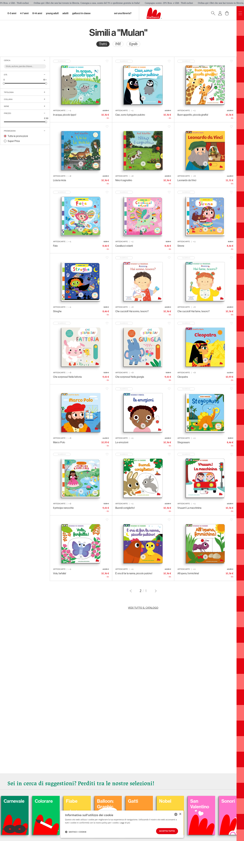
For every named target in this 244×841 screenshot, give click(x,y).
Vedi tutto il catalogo (143, 607)
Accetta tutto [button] (166, 831)
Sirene (180, 245)
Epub (133, 44)
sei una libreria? (122, 13)
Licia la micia (59, 180)
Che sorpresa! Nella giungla (129, 376)
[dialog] (122, 824)
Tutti (103, 44)
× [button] (180, 814)
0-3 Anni (11, 13)
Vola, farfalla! (59, 573)
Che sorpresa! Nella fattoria (67, 376)
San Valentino (219, 804)
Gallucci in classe (81, 13)
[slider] (4, 83)
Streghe (57, 311)
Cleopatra (182, 376)
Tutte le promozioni (18, 136)
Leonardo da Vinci (186, 180)
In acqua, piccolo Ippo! (64, 114)
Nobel (185, 801)
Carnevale (33, 801)
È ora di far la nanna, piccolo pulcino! (133, 573)
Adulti (65, 13)
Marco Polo (59, 442)
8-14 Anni (37, 13)
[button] (75, 831)
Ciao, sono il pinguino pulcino (130, 114)
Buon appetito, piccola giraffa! (192, 114)
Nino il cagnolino (123, 180)
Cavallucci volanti (124, 245)
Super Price (14, 141)
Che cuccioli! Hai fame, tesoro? (193, 311)
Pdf (118, 44)
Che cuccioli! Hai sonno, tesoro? (132, 311)
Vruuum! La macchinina (189, 507)
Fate (55, 245)
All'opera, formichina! (188, 573)
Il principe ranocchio (63, 507)
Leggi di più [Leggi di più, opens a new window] (125, 822)
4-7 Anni (24, 13)
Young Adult (52, 13)
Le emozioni (121, 442)
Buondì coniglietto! (125, 507)
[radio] (103, 44)
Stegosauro (183, 442)
